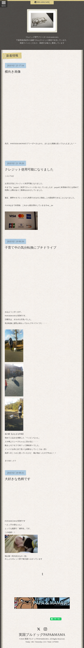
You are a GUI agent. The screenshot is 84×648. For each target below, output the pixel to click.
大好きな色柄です (18, 479)
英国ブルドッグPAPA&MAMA (42, 634)
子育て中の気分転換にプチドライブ (30, 247)
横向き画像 (13, 71)
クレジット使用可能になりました (29, 169)
